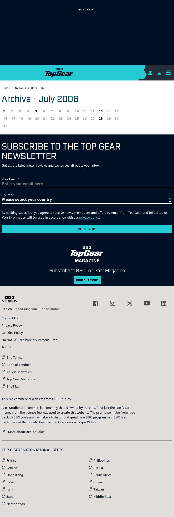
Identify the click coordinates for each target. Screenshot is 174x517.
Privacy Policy (12, 325)
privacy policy (89, 217)
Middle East (102, 497)
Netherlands (15, 504)
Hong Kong (14, 475)
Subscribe (87, 229)
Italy (9, 489)
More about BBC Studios (23, 431)
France (11, 460)
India (10, 482)
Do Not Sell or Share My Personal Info (29, 340)
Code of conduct (18, 365)
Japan (10, 497)
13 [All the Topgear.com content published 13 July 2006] (101, 111)
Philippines (101, 460)
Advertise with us (18, 372)
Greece (11, 468)
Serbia (98, 468)
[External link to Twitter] (129, 303)
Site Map (13, 386)
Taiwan (98, 489)
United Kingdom (25, 309)
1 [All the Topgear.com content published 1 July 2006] (4, 111)
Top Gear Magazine (20, 379)
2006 (31, 88)
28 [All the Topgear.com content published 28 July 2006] (101, 118)
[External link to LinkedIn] (163, 303)
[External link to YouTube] (146, 303)
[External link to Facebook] (95, 303)
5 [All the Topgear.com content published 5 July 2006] (36, 111)
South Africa (102, 475)
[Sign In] (150, 72)
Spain (97, 482)
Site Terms (14, 357)
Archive (18, 88)
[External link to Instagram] (112, 303)
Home (6, 88)
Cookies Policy (12, 333)
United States (49, 309)
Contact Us (10, 318)
